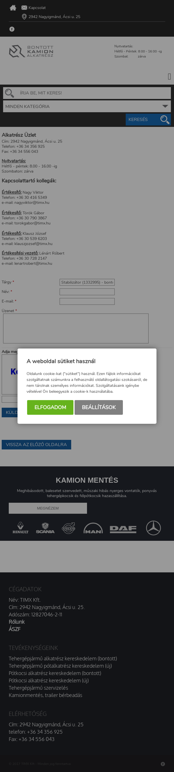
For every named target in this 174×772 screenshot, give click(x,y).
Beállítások (99, 407)
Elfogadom (50, 407)
